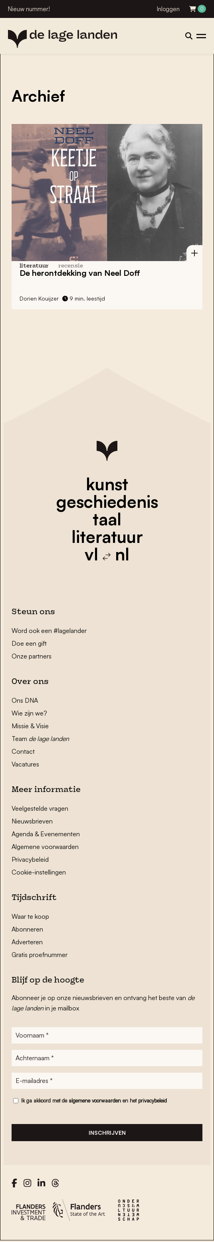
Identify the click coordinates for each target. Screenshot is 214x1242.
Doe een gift (29, 643)
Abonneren (27, 929)
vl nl (107, 554)
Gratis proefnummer (39, 955)
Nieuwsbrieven (32, 821)
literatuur (107, 536)
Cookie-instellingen (39, 872)
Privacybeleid (30, 859)
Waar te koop (30, 916)
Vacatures (25, 764)
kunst (107, 484)
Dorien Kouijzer (39, 298)
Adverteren (27, 942)
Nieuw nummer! (29, 9)
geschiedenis (107, 501)
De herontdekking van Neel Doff (80, 273)
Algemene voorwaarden (45, 847)
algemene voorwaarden (95, 1100)
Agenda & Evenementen (46, 834)
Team (40, 739)
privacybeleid (152, 1100)
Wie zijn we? (29, 713)
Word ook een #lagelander (49, 631)
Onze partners (32, 656)
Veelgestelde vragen (40, 808)
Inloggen (168, 9)
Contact (23, 751)
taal (107, 519)
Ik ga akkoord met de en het (94, 1100)
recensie (70, 266)
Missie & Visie (30, 726)
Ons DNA (25, 700)
